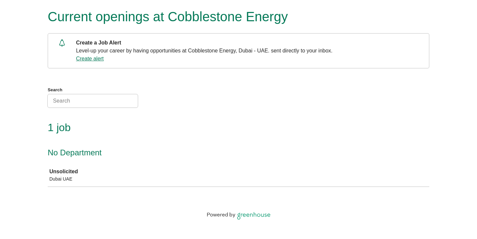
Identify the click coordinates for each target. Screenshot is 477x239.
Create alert (90, 58)
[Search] (93, 101)
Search (55, 89)
